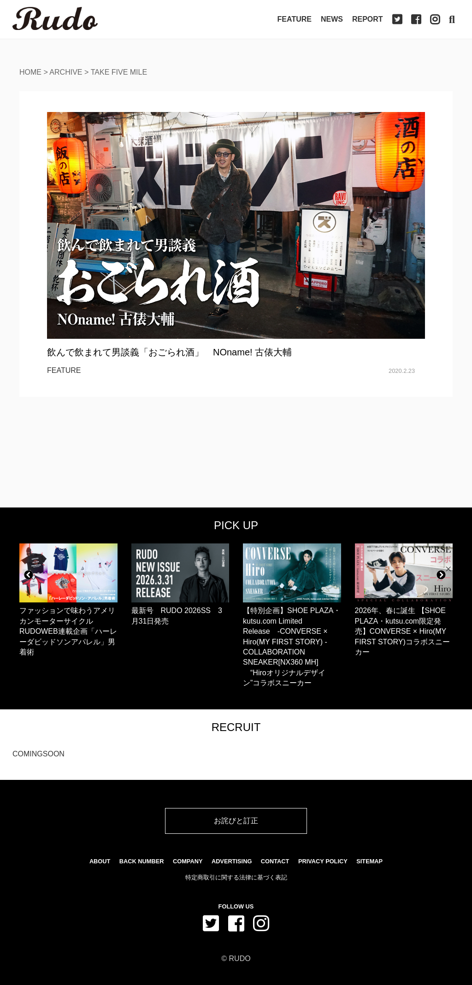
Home (30, 72)
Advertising (232, 861)
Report (367, 19)
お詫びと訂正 (236, 821)
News (332, 19)
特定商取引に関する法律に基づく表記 (236, 877)
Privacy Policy (323, 861)
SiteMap (369, 861)
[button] (28, 574)
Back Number (141, 861)
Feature (294, 19)
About (100, 861)
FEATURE (64, 370)
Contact (275, 861)
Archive (65, 72)
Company (187, 861)
